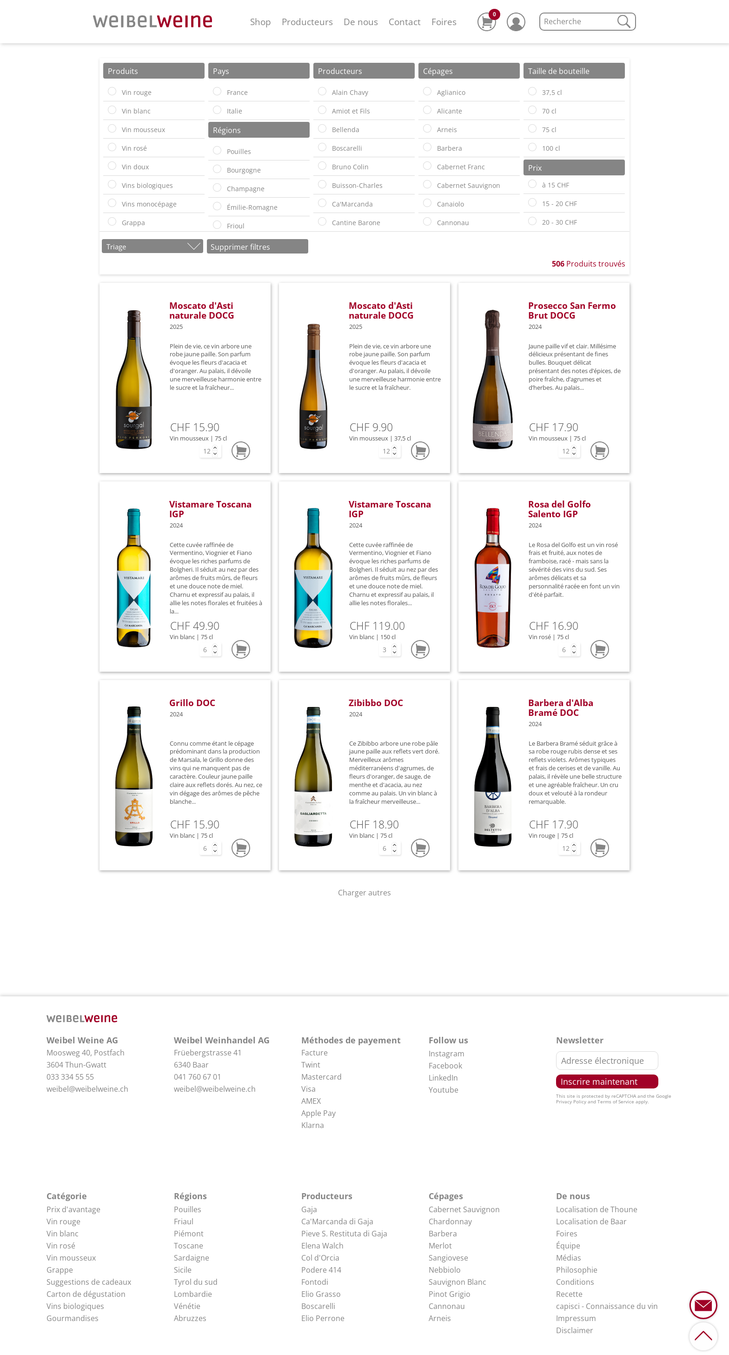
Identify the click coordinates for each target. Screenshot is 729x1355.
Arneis (440, 1318)
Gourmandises (72, 1318)
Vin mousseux (71, 1258)
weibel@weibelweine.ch (87, 1089)
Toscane (188, 1246)
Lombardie (193, 1294)
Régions (190, 1195)
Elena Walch (322, 1246)
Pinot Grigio (450, 1294)
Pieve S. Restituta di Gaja (344, 1233)
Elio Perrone (323, 1318)
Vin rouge (63, 1221)
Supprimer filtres (240, 247)
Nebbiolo (445, 1270)
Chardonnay (450, 1221)
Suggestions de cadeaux (88, 1282)
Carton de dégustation (86, 1294)
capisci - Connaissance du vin (607, 1306)
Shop (260, 21)
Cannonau (447, 1306)
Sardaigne (191, 1258)
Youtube (443, 1090)
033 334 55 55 (70, 1077)
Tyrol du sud (196, 1282)
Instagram (446, 1053)
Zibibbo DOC (376, 702)
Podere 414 (321, 1270)
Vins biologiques (75, 1306)
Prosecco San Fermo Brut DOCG (572, 310)
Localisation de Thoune (596, 1209)
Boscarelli (318, 1306)
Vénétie (187, 1306)
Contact (405, 21)
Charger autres (364, 893)
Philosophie (576, 1270)
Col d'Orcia (320, 1258)
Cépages (446, 1195)
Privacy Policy (571, 1101)
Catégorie (66, 1195)
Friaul (183, 1221)
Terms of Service (615, 1101)
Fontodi (314, 1282)
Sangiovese (448, 1258)
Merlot (440, 1246)
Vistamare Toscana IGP (210, 509)
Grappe (59, 1270)
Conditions (575, 1282)
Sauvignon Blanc (457, 1282)
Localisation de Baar (591, 1221)
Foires (444, 21)
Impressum (576, 1318)
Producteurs (307, 21)
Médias (568, 1258)
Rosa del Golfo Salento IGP (559, 509)
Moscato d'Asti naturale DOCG (201, 310)
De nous (361, 21)
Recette (569, 1294)
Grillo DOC (192, 702)
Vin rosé (60, 1246)
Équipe (568, 1246)
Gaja (309, 1209)
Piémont (189, 1233)
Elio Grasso (321, 1294)
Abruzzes (190, 1318)
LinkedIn (443, 1078)
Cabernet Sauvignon (464, 1209)
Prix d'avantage (73, 1209)
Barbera (443, 1233)
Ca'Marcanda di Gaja (337, 1221)
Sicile (183, 1270)
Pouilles (187, 1209)
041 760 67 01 (197, 1077)
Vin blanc (62, 1233)
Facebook (445, 1066)
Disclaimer (574, 1330)
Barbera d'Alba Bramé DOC (560, 707)
